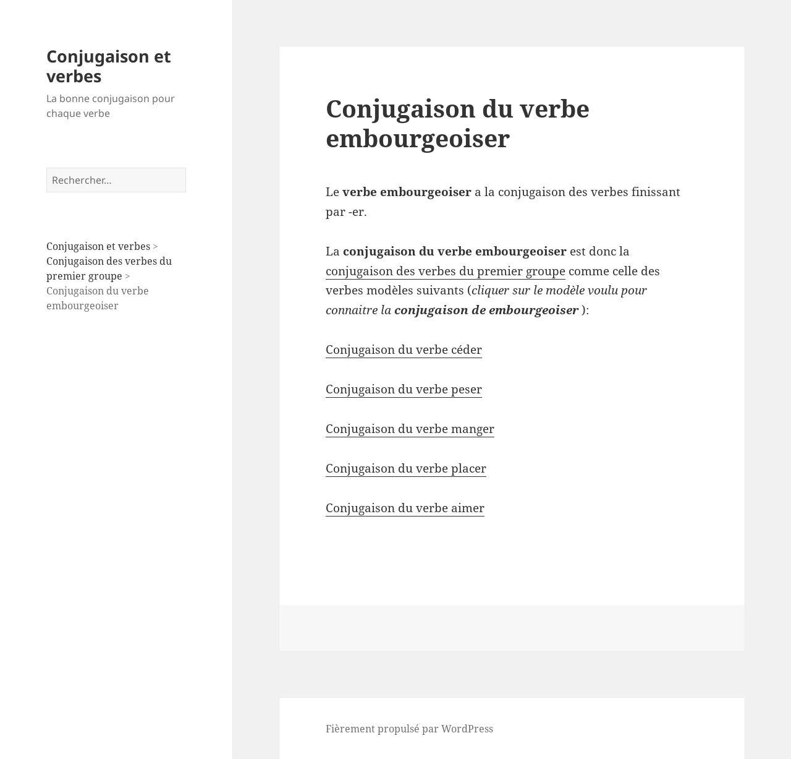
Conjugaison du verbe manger (410, 429)
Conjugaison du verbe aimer (405, 508)
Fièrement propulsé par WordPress (409, 728)
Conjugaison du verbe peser (404, 389)
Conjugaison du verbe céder (404, 349)
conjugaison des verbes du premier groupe (445, 271)
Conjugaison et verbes (108, 66)
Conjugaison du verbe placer (406, 468)
